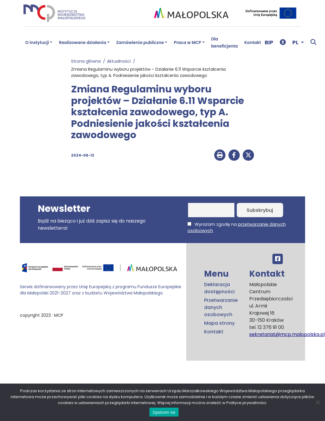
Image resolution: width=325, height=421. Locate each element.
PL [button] (296, 42)
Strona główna (87, 61)
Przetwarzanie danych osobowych (221, 307)
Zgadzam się (163, 412)
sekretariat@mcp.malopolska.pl (287, 334)
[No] (318, 402)
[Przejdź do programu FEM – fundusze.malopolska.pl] (101, 270)
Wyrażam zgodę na (236, 227)
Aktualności (120, 61)
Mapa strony (219, 323)
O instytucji (37, 42)
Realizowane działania (82, 42)
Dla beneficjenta (224, 42)
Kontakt (252, 42)
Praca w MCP (187, 42)
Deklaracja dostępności (219, 288)
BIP (269, 42)
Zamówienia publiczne (140, 42)
